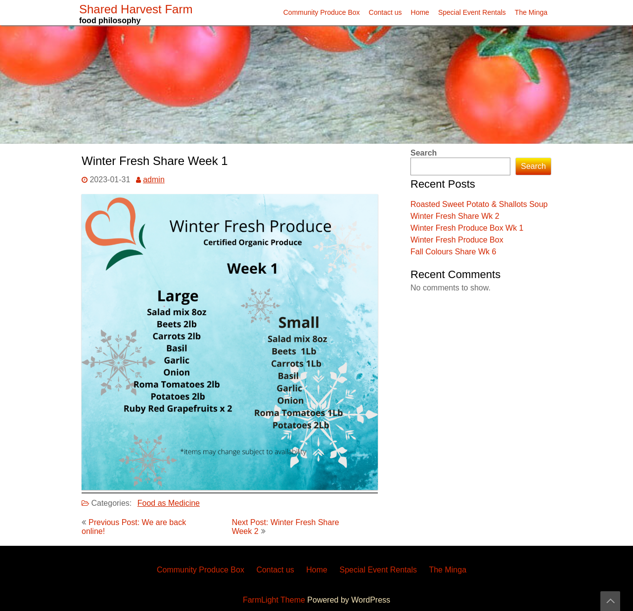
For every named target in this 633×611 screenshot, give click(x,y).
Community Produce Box (321, 12)
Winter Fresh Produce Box (456, 240)
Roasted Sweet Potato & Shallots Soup (479, 204)
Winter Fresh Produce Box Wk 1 (467, 228)
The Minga (531, 12)
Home (420, 12)
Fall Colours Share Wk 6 (453, 251)
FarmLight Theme (275, 600)
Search (423, 153)
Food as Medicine (168, 503)
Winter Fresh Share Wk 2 (454, 216)
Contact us (385, 12)
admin (154, 179)
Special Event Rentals (472, 12)
